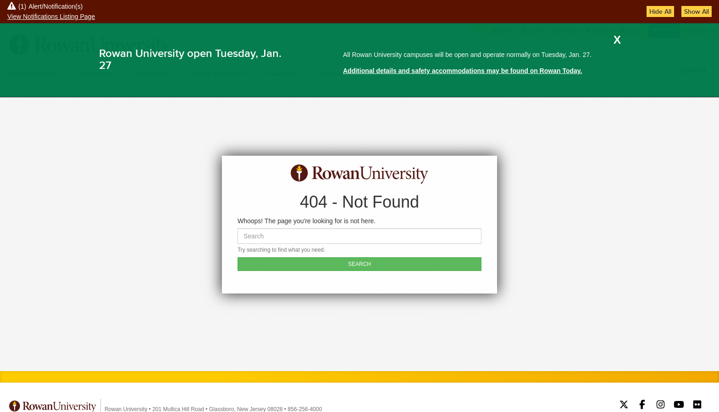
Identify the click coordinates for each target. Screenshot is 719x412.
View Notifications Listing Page (51, 16)
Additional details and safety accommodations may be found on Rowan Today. (462, 70)
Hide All (660, 11)
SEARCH (359, 264)
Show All (696, 11)
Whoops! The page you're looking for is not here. (307, 221)
